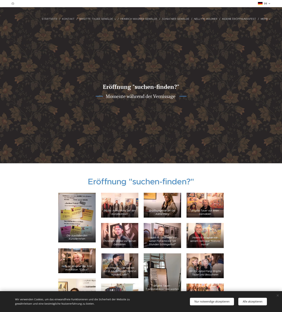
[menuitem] (50, 18)
